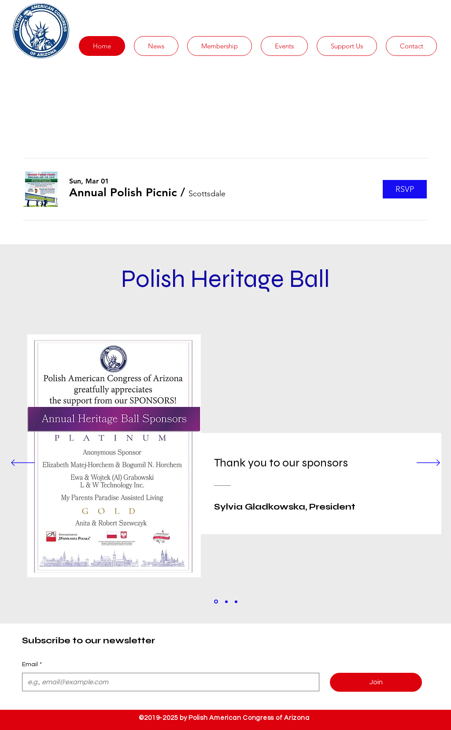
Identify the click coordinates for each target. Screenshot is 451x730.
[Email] (168, 682)
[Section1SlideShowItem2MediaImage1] (226, 601)
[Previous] (22, 463)
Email (32, 664)
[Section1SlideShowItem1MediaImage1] (216, 602)
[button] (156, 46)
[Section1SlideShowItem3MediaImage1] (236, 601)
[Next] (428, 463)
